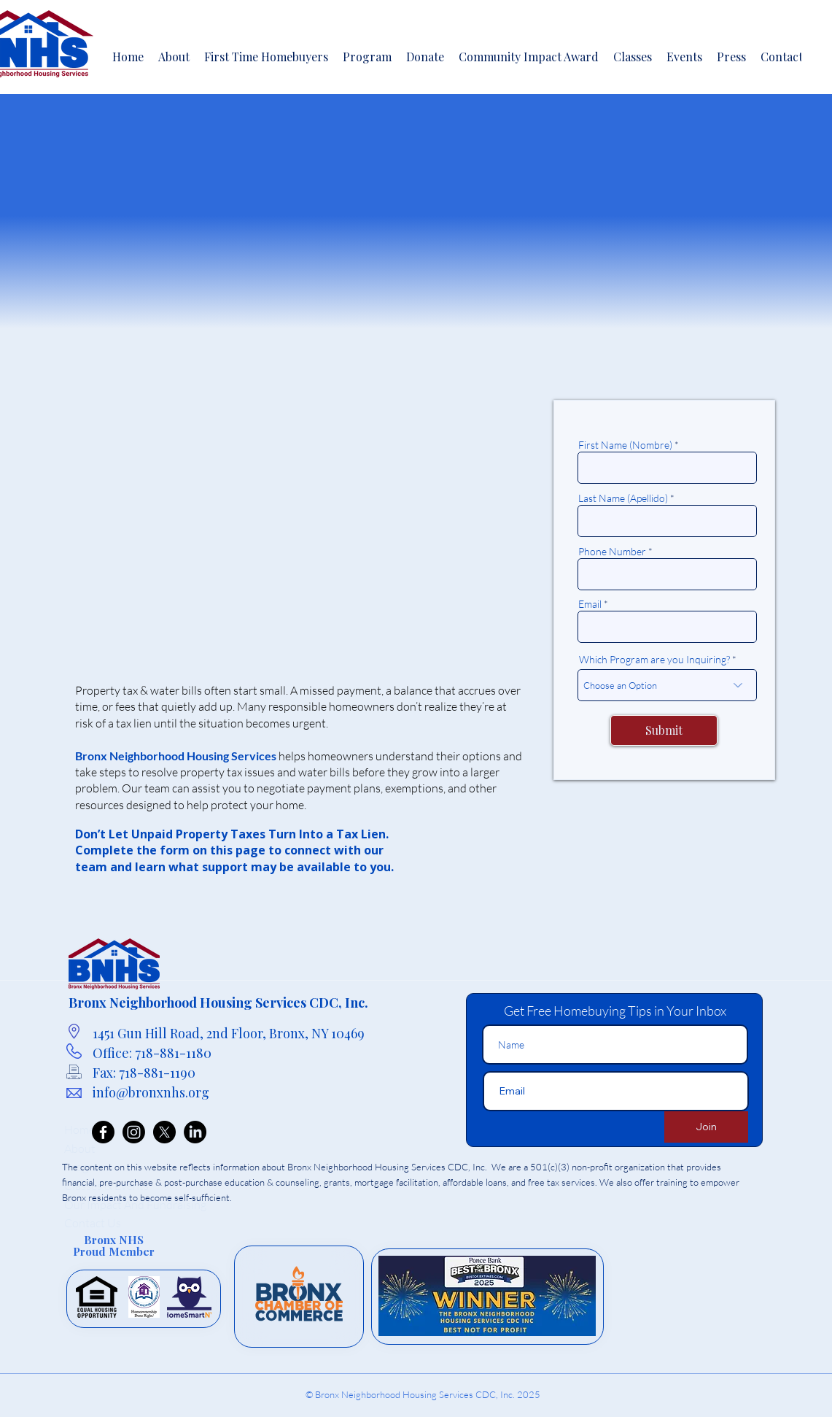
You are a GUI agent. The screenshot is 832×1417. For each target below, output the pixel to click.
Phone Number (612, 552)
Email (590, 604)
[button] (367, 56)
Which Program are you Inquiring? (654, 660)
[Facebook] (103, 1132)
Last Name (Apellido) (623, 498)
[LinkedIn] (195, 1132)
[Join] (706, 1127)
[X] (164, 1132)
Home (79, 1129)
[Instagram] (134, 1132)
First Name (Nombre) (625, 445)
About (80, 1148)
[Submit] (664, 730)
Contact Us (92, 1223)
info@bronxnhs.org (151, 1092)
